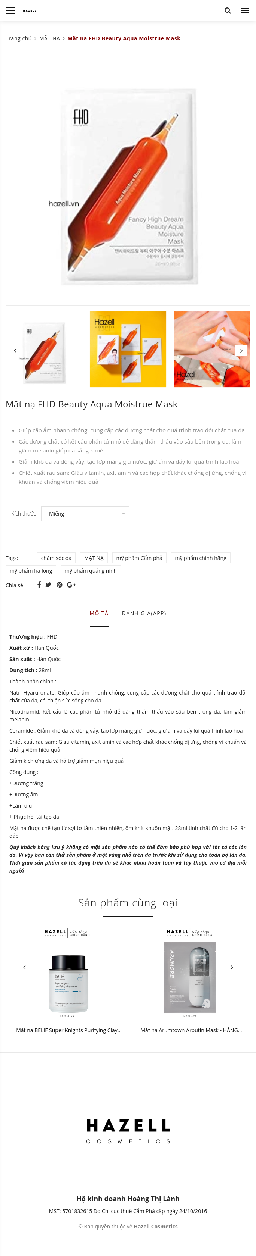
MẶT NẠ (94, 557)
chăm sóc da (56, 557)
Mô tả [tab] (99, 613)
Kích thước (23, 513)
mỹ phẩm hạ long (31, 570)
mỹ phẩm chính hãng (200, 557)
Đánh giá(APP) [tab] (144, 613)
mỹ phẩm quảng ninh (91, 570)
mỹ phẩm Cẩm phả (139, 557)
